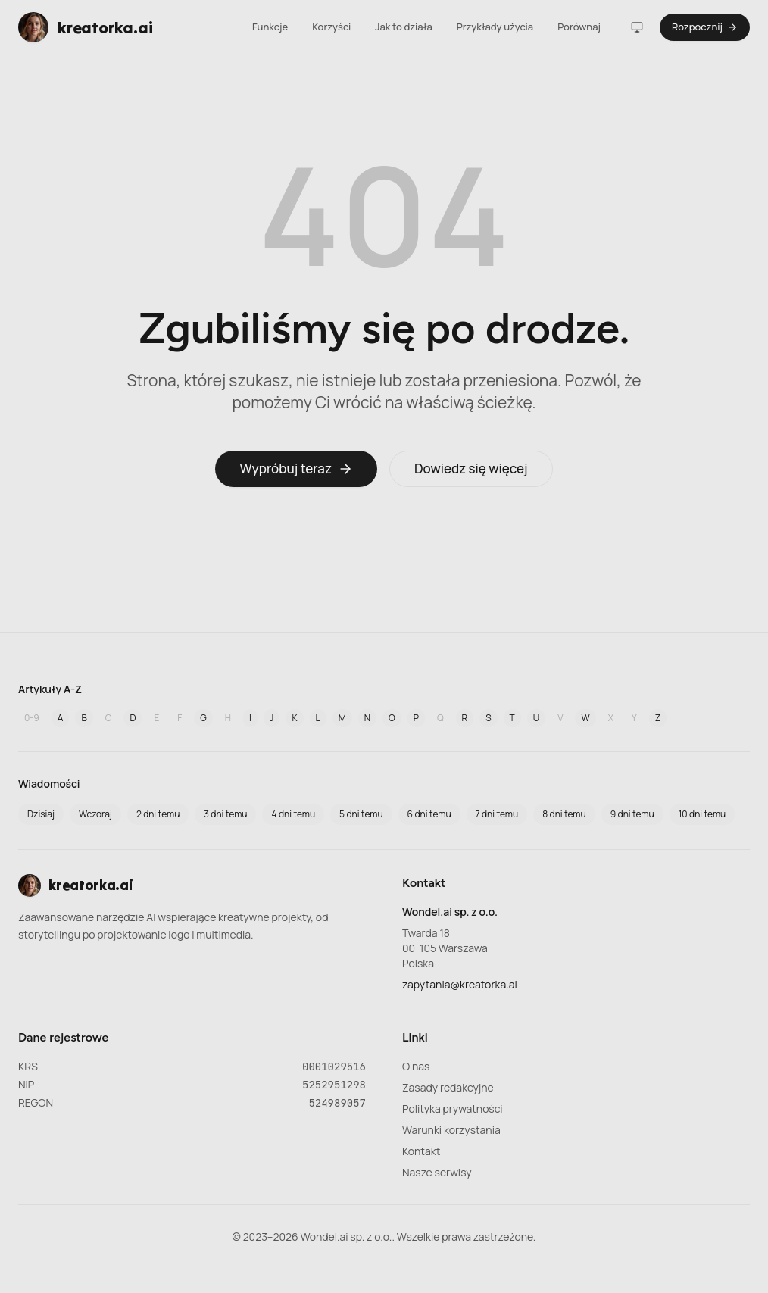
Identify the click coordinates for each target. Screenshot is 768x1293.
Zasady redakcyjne (448, 1087)
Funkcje (270, 26)
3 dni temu (225, 813)
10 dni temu (702, 813)
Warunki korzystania (451, 1130)
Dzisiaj (41, 813)
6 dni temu (429, 813)
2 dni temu (158, 813)
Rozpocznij (705, 26)
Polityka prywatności (452, 1108)
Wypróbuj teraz (296, 468)
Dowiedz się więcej (471, 468)
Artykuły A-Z (50, 689)
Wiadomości (49, 783)
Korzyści (331, 26)
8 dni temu (564, 813)
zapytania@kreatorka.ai (459, 984)
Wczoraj (95, 813)
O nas (415, 1066)
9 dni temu (632, 813)
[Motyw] (637, 27)
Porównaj (579, 26)
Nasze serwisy (437, 1172)
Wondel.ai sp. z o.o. (450, 911)
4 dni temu (293, 813)
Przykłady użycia (495, 26)
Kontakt (421, 1151)
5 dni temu (360, 813)
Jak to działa (403, 26)
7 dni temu (497, 813)
